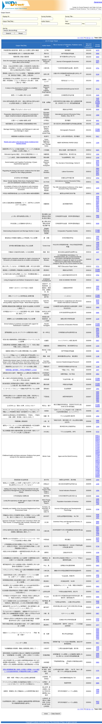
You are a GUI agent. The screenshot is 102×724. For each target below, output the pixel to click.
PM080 (97, 297)
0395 (97, 160)
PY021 (97, 444)
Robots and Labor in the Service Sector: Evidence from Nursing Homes (21, 142)
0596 (97, 514)
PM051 (97, 450)
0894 (97, 530)
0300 (97, 392)
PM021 (97, 437)
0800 (97, 398)
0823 (97, 164)
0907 (97, 527)
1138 (97, 336)
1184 (97, 143)
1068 (97, 115)
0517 (97, 136)
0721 (97, 266)
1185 (97, 165)
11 (89, 38)
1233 (97, 346)
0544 (97, 591)
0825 (97, 150)
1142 (97, 98)
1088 (97, 242)
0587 (97, 340)
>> (92, 38)
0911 (97, 205)
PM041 (97, 441)
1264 (97, 106)
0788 (97, 509)
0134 (97, 74)
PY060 (97, 455)
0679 (97, 162)
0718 (97, 546)
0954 (97, 374)
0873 (97, 332)
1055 (97, 124)
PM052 (97, 462)
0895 (97, 312)
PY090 (97, 101)
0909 (97, 307)
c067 (97, 411)
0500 (97, 629)
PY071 (97, 465)
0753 (97, 170)
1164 (97, 236)
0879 (97, 175)
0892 (97, 215)
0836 (97, 109)
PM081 (97, 470)
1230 (97, 157)
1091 (97, 389)
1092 (97, 575)
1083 (97, 80)
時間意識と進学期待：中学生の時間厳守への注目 (21, 370)
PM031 (97, 439)
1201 (97, 518)
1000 (97, 259)
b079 (97, 50)
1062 (97, 208)
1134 (97, 319)
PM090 (97, 103)
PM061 (97, 454)
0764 (97, 178)
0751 (97, 68)
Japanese (98, 2)
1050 (97, 193)
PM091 (97, 477)
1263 (97, 105)
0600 (97, 57)
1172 (97, 535)
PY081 (97, 468)
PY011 (97, 442)
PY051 (97, 449)
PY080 (97, 230)
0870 (97, 523)
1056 (97, 490)
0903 (97, 565)
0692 (97, 120)
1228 (97, 249)
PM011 (97, 436)
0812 (97, 171)
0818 (97, 201)
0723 (97, 432)
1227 (97, 238)
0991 (97, 206)
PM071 (97, 467)
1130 (97, 209)
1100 (97, 577)
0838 (97, 601)
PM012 (97, 460)
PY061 (97, 457)
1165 (97, 246)
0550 (97, 395)
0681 (97, 182)
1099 (97, 533)
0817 (97, 62)
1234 (97, 188)
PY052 (97, 463)
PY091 (97, 473)
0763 (97, 619)
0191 (97, 61)
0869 (97, 521)
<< (78, 38)
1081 (97, 335)
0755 (97, 200)
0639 (97, 223)
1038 (97, 552)
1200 (97, 516)
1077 (97, 581)
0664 (97, 168)
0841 (97, 173)
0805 (97, 683)
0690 (97, 53)
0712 (97, 89)
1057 (97, 532)
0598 (97, 196)
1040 (97, 95)
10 (87, 38)
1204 (97, 100)
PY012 (97, 459)
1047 (97, 370)
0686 (97, 420)
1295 (97, 217)
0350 (97, 393)
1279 (97, 239)
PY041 (97, 447)
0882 (97, 203)
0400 (97, 634)
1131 (97, 670)
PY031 (97, 445)
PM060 (97, 452)
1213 (97, 422)
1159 (97, 603)
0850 (97, 400)
